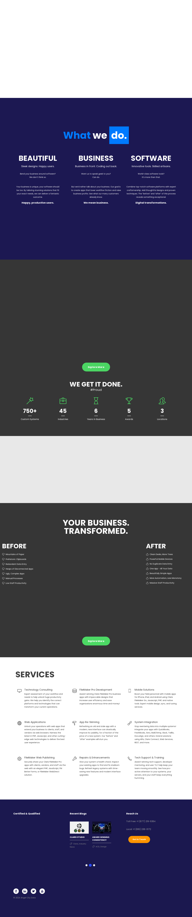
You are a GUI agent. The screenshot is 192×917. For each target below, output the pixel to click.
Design (103, 846)
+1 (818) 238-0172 (142, 828)
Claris (75, 843)
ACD (97, 846)
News (155, 6)
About (142, 6)
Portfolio (118, 6)
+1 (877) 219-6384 (146, 820)
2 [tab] (90, 864)
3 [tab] (94, 865)
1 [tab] (86, 865)
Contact (166, 6)
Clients (131, 6)
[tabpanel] (79, 833)
